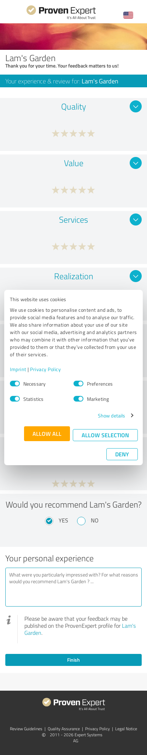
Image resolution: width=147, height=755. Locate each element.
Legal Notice (126, 729)
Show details (111, 415)
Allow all (47, 433)
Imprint (18, 369)
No (95, 520)
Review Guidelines (26, 729)
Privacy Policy (45, 369)
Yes (63, 520)
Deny (122, 454)
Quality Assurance (64, 729)
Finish (73, 659)
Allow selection (105, 435)
